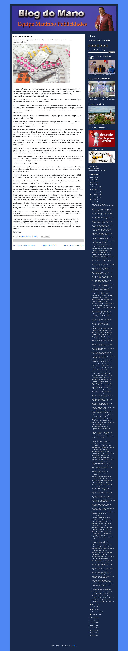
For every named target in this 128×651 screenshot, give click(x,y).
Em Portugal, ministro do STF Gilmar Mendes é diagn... (102, 280)
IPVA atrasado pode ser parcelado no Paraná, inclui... (100, 473)
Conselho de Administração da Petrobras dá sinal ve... (102, 592)
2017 (92, 627)
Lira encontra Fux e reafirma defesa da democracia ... (102, 237)
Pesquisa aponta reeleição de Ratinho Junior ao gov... (102, 288)
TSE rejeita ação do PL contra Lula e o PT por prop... (102, 464)
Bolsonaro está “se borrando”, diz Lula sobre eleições (102, 545)
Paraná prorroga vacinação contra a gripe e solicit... (102, 292)
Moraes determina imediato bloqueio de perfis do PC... (102, 489)
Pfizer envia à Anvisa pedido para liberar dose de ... (102, 329)
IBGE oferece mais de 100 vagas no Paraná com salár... (103, 557)
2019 (92, 622)
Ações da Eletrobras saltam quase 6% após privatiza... (102, 312)
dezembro (95, 187)
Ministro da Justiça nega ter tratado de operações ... (102, 320)
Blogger (73, 646)
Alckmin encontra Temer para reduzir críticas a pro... (102, 245)
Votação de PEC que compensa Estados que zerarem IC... (102, 485)
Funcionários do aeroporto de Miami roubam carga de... (102, 404)
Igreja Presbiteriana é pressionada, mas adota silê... (100, 325)
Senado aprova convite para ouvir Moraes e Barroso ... (102, 440)
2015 (92, 632)
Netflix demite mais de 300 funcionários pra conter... (102, 384)
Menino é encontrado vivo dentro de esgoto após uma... (103, 241)
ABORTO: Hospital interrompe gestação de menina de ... (102, 400)
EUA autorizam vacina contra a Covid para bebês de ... (102, 553)
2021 (92, 617)
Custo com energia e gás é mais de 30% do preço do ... (103, 273)
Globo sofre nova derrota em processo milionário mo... (102, 230)
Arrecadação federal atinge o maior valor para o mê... (102, 364)
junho (94, 202)
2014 (92, 635)
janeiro (95, 614)
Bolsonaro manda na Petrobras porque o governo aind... (102, 528)
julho (94, 199)
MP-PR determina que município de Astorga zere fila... (102, 481)
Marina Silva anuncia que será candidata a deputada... (102, 226)
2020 (92, 620)
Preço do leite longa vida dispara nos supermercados (102, 388)
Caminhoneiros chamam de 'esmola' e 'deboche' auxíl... (103, 444)
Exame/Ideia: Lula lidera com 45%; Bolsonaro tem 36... (102, 411)
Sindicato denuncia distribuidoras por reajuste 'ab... (102, 537)
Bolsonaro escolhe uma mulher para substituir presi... (102, 233)
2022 (92, 184)
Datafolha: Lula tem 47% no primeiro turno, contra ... (102, 392)
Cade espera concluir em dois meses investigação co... (102, 573)
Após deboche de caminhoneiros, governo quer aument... (103, 396)
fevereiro (95, 612)
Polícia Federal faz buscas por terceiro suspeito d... (103, 577)
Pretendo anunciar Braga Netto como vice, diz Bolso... (102, 284)
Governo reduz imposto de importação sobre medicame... (103, 581)
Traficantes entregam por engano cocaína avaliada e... (103, 541)
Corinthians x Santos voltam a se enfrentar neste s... (102, 353)
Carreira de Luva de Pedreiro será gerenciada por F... (102, 249)
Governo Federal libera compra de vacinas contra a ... (102, 569)
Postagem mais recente (24, 245)
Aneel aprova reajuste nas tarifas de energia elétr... (102, 456)
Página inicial (49, 245)
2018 (92, 625)
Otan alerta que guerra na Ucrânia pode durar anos (101, 516)
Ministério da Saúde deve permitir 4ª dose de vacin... (103, 600)
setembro (95, 194)
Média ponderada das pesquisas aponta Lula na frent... (102, 300)
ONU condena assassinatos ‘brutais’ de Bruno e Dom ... (103, 596)
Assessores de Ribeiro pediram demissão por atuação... (102, 296)
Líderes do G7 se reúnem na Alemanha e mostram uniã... (102, 316)
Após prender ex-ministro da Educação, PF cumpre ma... (102, 419)
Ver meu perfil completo (97, 171)
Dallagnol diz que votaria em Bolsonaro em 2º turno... (102, 269)
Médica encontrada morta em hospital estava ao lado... (102, 210)
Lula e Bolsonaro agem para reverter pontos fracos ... (102, 477)
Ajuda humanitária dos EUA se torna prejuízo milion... (102, 376)
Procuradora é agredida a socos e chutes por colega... (103, 448)
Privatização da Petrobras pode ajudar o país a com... (103, 460)
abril (94, 607)
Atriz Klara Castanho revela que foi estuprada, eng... (103, 308)
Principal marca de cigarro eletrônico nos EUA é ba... (102, 372)
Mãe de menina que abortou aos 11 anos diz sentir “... (102, 277)
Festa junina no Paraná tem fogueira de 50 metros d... (102, 532)
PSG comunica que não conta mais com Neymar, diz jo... (103, 257)
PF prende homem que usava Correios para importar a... (102, 497)
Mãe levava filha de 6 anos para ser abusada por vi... (103, 423)
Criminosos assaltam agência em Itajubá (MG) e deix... (103, 415)
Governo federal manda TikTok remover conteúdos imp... (102, 345)
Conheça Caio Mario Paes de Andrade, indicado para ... (102, 504)
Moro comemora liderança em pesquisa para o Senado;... (102, 261)
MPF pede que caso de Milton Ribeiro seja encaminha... (102, 360)
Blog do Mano (94, 168)
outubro (95, 192)
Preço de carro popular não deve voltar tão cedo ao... (103, 265)
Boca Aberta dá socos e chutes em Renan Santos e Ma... (102, 218)
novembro (95, 189)
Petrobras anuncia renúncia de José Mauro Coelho (102, 524)
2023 (92, 182)
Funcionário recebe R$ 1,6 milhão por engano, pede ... (102, 337)
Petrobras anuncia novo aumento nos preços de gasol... (103, 584)
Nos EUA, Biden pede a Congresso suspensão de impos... (103, 407)
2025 (92, 177)
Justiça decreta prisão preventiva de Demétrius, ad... (101, 428)
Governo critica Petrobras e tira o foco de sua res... (102, 565)
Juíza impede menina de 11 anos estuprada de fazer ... (103, 468)
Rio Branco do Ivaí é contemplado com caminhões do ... (103, 205)
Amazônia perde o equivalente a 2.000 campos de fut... (103, 549)
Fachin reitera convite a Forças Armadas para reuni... (103, 512)
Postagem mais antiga (73, 245)
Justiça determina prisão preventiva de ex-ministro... (103, 452)
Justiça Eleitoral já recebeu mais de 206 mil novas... (102, 333)
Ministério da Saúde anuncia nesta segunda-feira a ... (102, 520)
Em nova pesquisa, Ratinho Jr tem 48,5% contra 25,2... (102, 561)
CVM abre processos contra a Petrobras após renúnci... (102, 493)
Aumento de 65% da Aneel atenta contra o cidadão (103, 436)
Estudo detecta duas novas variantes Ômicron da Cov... (102, 588)
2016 (92, 630)
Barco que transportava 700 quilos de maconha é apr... (102, 253)
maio (94, 604)
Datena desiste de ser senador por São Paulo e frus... (102, 214)
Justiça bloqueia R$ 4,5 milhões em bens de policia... (103, 356)
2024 (92, 179)
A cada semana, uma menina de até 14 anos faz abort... (102, 432)
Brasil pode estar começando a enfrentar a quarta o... (102, 222)
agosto (94, 197)
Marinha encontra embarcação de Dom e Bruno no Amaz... (103, 508)
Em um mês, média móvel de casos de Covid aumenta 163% (103, 501)
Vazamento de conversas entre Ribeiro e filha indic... (102, 380)
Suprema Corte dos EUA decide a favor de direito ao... (103, 368)
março (94, 609)
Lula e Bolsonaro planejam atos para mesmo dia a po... (103, 341)
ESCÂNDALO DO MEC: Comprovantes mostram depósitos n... (103, 304)
